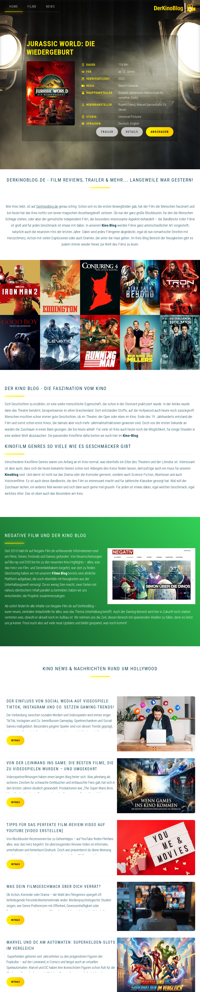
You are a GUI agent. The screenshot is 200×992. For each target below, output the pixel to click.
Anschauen (160, 131)
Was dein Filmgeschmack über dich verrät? (53, 886)
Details (132, 131)
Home (13, 6)
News (50, 6)
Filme (32, 6)
